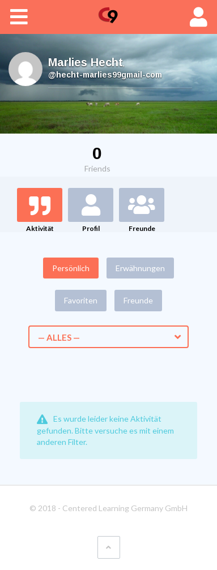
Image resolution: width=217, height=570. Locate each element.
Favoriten (80, 300)
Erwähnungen (140, 268)
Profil (91, 228)
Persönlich (71, 268)
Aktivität (40, 228)
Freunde (142, 228)
